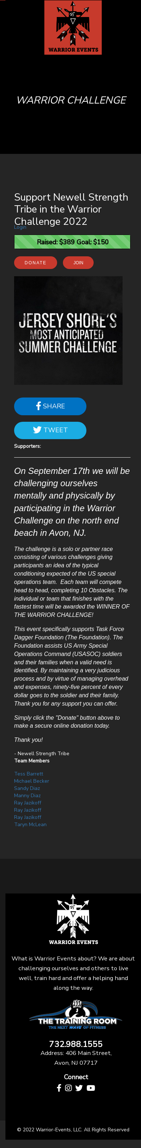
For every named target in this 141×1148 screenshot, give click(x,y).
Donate (36, 262)
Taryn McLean (30, 824)
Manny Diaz (27, 795)
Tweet (50, 430)
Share (50, 406)
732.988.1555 (76, 1044)
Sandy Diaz (27, 788)
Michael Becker (31, 781)
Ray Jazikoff (27, 802)
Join (78, 262)
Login (20, 227)
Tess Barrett (28, 773)
